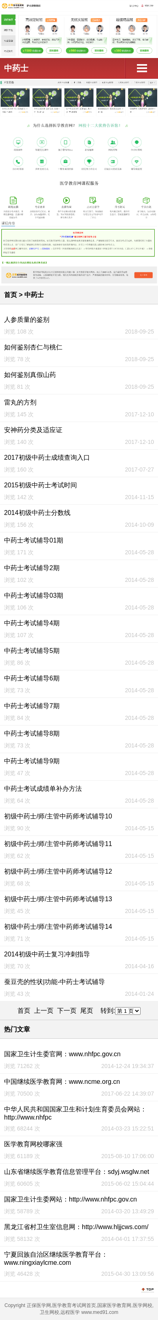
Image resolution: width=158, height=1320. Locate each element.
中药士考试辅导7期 (32, 705)
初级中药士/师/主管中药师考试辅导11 (58, 843)
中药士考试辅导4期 (32, 623)
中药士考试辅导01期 (33, 540)
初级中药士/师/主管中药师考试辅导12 (58, 871)
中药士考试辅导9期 (32, 761)
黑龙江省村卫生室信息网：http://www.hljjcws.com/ (76, 1226)
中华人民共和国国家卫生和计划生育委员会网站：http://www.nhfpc (75, 1113)
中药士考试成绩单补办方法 (43, 788)
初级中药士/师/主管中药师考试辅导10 (58, 816)
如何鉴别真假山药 (30, 374)
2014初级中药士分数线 (37, 512)
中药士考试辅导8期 (32, 733)
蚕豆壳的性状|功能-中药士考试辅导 (54, 981)
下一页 (67, 1010)
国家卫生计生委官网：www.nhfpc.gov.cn (62, 1054)
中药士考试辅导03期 (33, 595)
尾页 (86, 1010)
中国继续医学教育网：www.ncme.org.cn (62, 1081)
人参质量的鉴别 (26, 319)
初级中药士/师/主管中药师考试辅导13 (58, 899)
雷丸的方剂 (20, 402)
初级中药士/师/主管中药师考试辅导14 (58, 926)
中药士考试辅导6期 (32, 678)
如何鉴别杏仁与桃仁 (33, 347)
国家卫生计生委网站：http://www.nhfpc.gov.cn (70, 1199)
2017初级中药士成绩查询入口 (47, 457)
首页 (10, 294)
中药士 (16, 68)
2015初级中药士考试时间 (40, 485)
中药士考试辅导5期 (32, 650)
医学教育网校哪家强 (33, 1144)
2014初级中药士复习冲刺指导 (47, 954)
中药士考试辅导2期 (32, 567)
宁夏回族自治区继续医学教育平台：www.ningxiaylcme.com (56, 1258)
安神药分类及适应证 (33, 429)
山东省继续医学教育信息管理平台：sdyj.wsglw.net (76, 1171)
